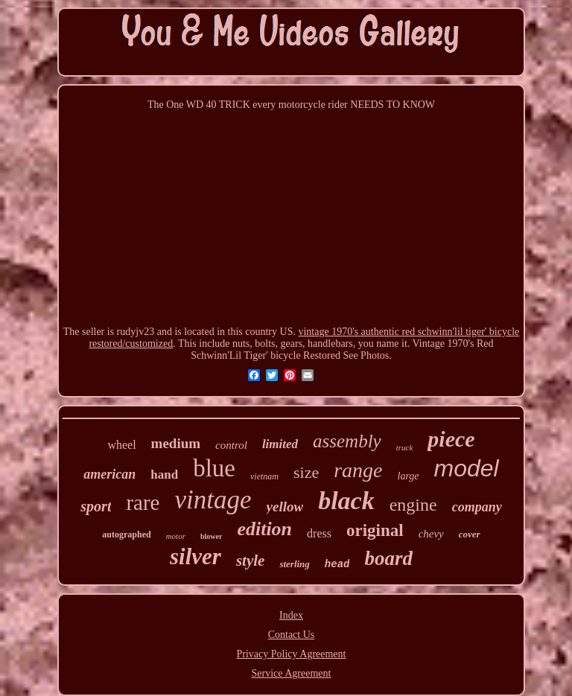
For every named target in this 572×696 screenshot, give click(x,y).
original (375, 530)
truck (404, 447)
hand (164, 474)
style (250, 560)
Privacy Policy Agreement (291, 654)
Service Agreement (291, 673)
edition (264, 529)
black (346, 500)
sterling (294, 563)
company (477, 506)
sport (95, 506)
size (306, 472)
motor (175, 535)
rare (142, 502)
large (408, 476)
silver (195, 556)
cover (469, 534)
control (231, 445)
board (388, 558)
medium (176, 443)
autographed (126, 534)
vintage (213, 499)
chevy (431, 534)
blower (211, 536)
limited (280, 444)
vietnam (264, 476)
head (337, 564)
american (109, 474)
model (466, 468)
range (358, 470)
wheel (121, 444)
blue (214, 468)
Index (291, 615)
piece (451, 439)
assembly (347, 441)
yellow (285, 506)
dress (319, 533)
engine (413, 504)
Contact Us (291, 634)
